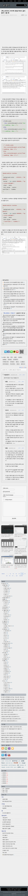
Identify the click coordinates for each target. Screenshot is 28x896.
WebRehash (14, 893)
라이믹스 (5, 608)
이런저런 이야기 (7, 643)
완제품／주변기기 (9, 626)
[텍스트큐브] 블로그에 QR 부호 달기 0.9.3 (14, 291)
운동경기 (7, 646)
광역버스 (6, 684)
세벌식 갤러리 (5, 839)
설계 (19, 760)
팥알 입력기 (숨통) (6, 828)
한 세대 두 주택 (9, 767)
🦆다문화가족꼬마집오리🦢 (8, 854)
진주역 (19, 767)
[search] (20, 5)
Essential (22, 765)
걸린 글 (21, 367)
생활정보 (7, 644)
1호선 (6, 662)
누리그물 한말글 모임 (7, 806)
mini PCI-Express (12, 765)
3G (25, 765)
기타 (6, 679)
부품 (6, 624)
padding (4, 359)
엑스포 (3, 763)
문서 (6, 633)
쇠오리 (2, 760)
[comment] (14, 508)
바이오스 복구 (8, 760)
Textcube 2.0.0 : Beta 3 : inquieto (14, 889)
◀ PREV (3, 573)
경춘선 (6, 668)
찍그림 (5, 652)
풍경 (5, 655)
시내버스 (7, 687)
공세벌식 (7, 589)
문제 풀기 (12, 361)
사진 (18, 765)
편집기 (18, 363)
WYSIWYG (15, 359)
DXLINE (16, 763)
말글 (5, 599)
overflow (20, 357)
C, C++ (6, 638)
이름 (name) (8, 489)
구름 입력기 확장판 (6, 819)
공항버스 (7, 685)
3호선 (6, 663)
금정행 (22, 760)
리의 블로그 (5, 835)
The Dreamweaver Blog (17, 892)
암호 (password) (8, 492)
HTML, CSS (7, 615)
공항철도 (7, 670)
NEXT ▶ (21, 575)
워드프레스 (6, 607)
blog (8, 357)
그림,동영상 (7, 630)
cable (22, 767)
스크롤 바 (22, 361)
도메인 (6, 613)
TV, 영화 (7, 651)
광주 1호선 (7, 676)
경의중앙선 (7, 666)
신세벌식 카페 (5, 850)
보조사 (15, 767)
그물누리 (6, 621)
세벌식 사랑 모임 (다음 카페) (8, 843)
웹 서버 (6, 611)
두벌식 (6, 586)
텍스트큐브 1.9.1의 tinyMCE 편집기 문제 (13, 282)
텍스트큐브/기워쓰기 (5, 15)
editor (15, 357)
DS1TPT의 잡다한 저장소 (8, 833)
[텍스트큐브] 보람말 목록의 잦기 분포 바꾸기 (14, 293)
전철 (5, 660)
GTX (6, 674)
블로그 (17, 361)
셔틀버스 (7, 691)
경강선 (6, 665)
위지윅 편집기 (6, 363)
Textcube (9, 359)
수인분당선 (7, 671)
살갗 (5, 605)
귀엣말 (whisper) (7, 499)
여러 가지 (7, 657)
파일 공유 (7, 641)
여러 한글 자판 (8, 596)
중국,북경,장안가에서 (7, 801)
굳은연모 (6, 622)
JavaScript (7, 616)
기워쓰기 (12, 313)
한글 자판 (6, 585)
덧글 (25, 367)
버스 (5, 681)
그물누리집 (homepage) (13, 495)
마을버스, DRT (8, 688)
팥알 (26, 15)
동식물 (6, 654)
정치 (6, 649)
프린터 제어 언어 (9, 763)
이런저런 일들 (8, 648)
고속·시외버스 (8, 682)
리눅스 (6, 637)
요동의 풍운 (5, 799)
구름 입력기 (5, 817)
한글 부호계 (6, 597)
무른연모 (6, 629)
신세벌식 (7, 591)
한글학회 (4, 808)
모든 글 (5, 583)
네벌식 (6, 594)
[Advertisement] (14, 31)
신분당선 (7, 673)
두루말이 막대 (6, 361)
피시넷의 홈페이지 (6, 813)
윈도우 (6, 635)
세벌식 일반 (7, 588)
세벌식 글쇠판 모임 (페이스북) (9, 841)
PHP (6, 618)
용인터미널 (14, 760)
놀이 (6, 632)
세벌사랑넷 (4, 837)
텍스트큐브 (6, 313)
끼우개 (6, 604)
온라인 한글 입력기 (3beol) (8, 826)
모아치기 (6, 593)
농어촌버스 (7, 690)
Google (23, 763)
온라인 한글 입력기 (6, 824)
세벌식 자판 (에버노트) (7, 846)
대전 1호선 (7, 677)
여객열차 (6, 659)
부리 (20, 763)
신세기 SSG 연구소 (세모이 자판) (9, 848)
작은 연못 (4, 852)
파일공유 (3, 767)
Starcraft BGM (4, 765)
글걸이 (13, 888)
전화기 (6, 627)
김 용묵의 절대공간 (6, 822)
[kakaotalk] (14, 352)
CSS (11, 357)
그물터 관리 (6, 610)
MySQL (6, 619)
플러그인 (23, 363)
